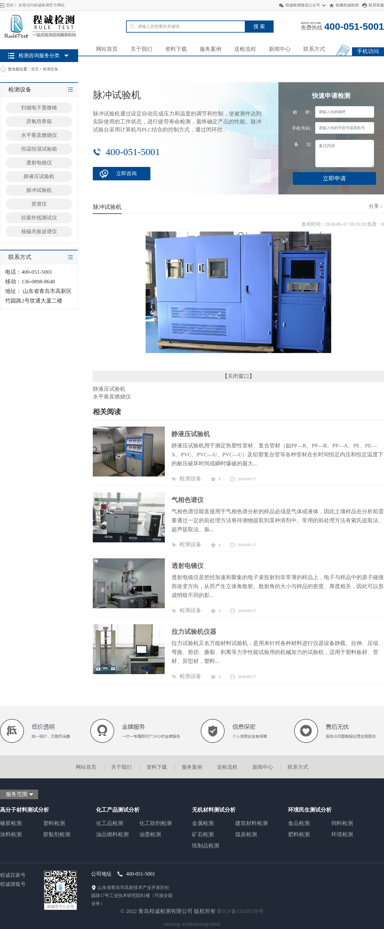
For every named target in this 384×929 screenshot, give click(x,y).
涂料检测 (11, 834)
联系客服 (376, 5)
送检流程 (245, 49)
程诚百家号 (13, 875)
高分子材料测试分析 (24, 810)
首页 (35, 69)
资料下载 (176, 49)
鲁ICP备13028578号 (240, 911)
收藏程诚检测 (347, 5)
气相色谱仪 (188, 499)
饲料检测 (342, 823)
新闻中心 (280, 49)
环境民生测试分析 (310, 810)
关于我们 (141, 49)
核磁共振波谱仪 (39, 231)
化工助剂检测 (155, 823)
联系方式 (314, 49)
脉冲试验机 (39, 190)
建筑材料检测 (251, 823)
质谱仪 (39, 204)
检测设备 (50, 69)
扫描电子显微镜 (39, 107)
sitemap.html (206, 924)
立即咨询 (126, 173)
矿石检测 (203, 834)
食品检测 (299, 823)
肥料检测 (299, 834)
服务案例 (210, 49)
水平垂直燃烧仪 (39, 135)
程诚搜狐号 (13, 884)
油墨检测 (150, 834)
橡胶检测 (11, 823)
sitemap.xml (177, 924)
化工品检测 (109, 823)
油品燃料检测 (112, 834)
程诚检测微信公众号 (302, 5)
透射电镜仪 (39, 162)
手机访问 (368, 51)
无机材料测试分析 (214, 810)
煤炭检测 (246, 834)
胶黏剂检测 (56, 834)
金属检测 (203, 823)
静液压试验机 (39, 176)
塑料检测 (54, 823)
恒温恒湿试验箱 (39, 149)
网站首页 (107, 49)
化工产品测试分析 (118, 810)
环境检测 (342, 834)
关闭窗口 (238, 376)
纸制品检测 (205, 846)
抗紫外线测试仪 (39, 217)
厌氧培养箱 (39, 121)
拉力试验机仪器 (194, 631)
